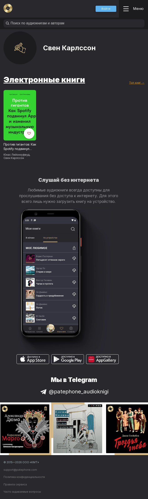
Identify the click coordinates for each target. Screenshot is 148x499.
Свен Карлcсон (14, 158)
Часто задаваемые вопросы (22, 491)
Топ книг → (136, 82)
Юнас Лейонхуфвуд (17, 154)
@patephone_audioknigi (74, 391)
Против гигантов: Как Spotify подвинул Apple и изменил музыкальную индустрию (20, 146)
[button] (106, 9)
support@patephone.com (20, 469)
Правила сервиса (15, 484)
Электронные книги (44, 79)
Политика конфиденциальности (24, 477)
